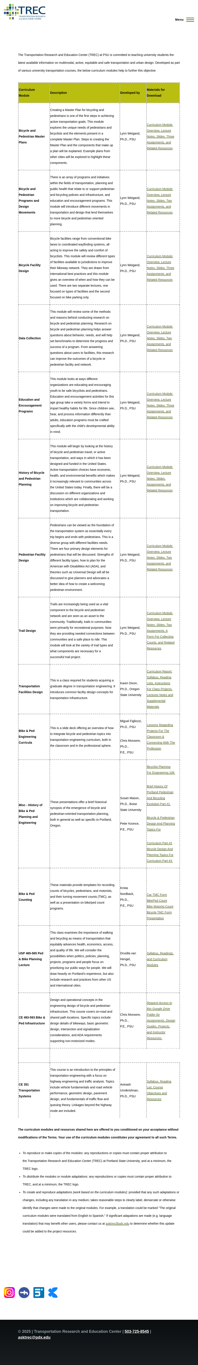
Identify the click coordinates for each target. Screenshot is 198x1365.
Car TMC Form (157, 894)
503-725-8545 (137, 1331)
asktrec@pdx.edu (117, 1223)
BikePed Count (157, 900)
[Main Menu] (183, 20)
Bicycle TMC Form (159, 912)
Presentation (155, 918)
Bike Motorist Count (160, 906)
